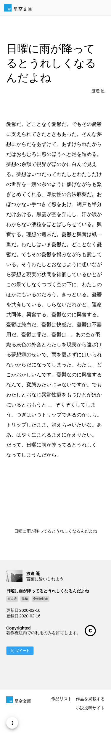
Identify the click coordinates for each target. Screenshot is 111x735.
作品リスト (61, 698)
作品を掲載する (90, 698)
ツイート (22, 651)
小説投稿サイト (90, 708)
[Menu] (12, 723)
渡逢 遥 (98, 91)
